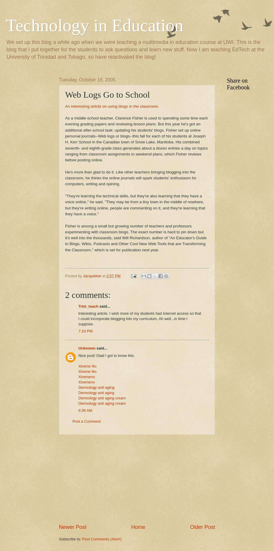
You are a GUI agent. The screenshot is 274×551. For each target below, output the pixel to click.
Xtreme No (87, 366)
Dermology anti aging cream (102, 398)
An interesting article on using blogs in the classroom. (112, 106)
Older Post (202, 527)
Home (138, 527)
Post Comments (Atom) (102, 539)
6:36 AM (85, 410)
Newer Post (72, 527)
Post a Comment (86, 421)
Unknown (86, 348)
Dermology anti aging (96, 393)
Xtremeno (86, 377)
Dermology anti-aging (96, 387)
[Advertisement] (137, 479)
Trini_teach (88, 306)
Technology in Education (94, 25)
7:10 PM (85, 331)
